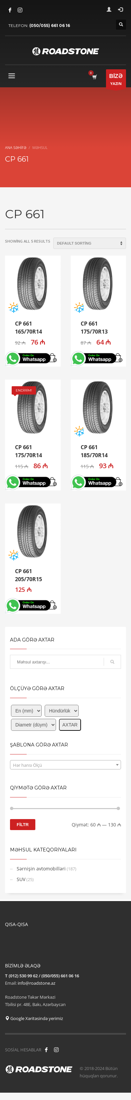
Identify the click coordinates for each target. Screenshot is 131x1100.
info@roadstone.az (36, 983)
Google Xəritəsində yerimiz (34, 1018)
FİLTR (23, 824)
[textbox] (65, 765)
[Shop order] (89, 243)
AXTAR (70, 724)
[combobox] (65, 764)
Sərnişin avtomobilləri (41, 868)
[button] (53, 358)
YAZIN (116, 81)
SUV (21, 879)
